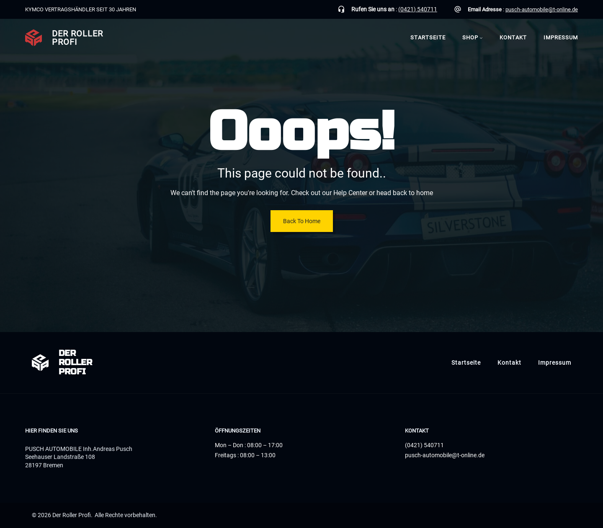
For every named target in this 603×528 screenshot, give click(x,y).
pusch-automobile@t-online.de (541, 9)
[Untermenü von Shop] (481, 37)
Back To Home (301, 221)
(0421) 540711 (417, 9)
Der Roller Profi (77, 37)
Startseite (428, 37)
